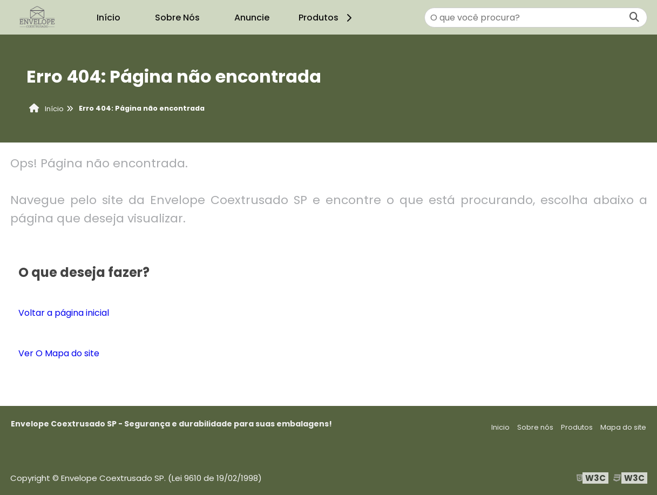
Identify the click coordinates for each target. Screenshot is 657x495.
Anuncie (251, 17)
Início (108, 17)
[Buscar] (634, 17)
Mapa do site (623, 427)
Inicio (500, 427)
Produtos (327, 17)
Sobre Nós (177, 17)
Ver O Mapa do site (58, 353)
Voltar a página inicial (63, 313)
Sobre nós (535, 427)
